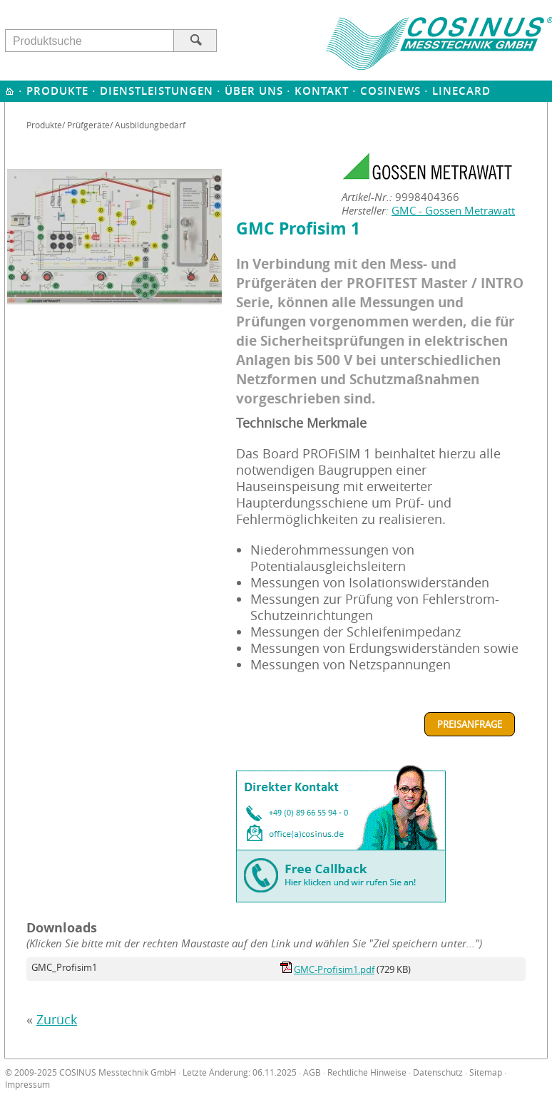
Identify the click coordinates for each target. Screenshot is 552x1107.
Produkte (57, 91)
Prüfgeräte (88, 124)
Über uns (254, 91)
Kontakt (322, 91)
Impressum (27, 1084)
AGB (312, 1072)
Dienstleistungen (156, 91)
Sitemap (485, 1072)
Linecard (461, 91)
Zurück (56, 1019)
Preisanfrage (469, 724)
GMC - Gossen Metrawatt (453, 210)
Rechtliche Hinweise (367, 1072)
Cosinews (390, 91)
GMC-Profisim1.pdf (334, 969)
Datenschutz (438, 1072)
